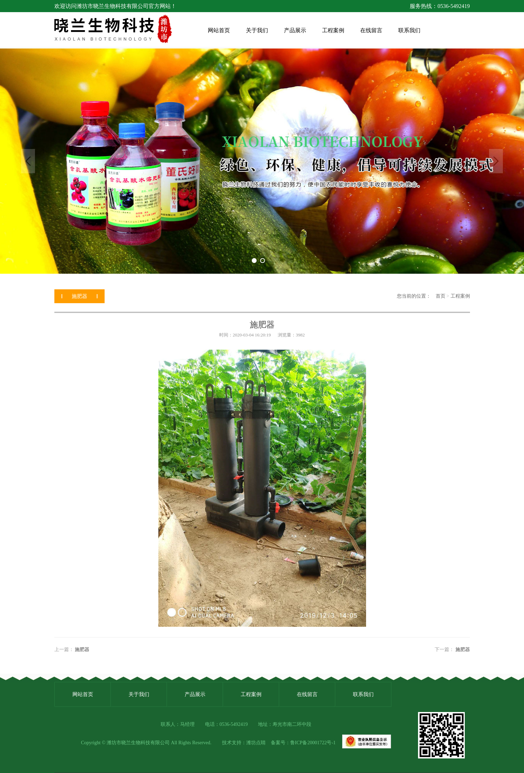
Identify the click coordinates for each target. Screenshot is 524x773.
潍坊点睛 (256, 742)
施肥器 (82, 649)
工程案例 (460, 296)
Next (496, 161)
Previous (28, 161)
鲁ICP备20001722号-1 (313, 742)
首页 (440, 296)
